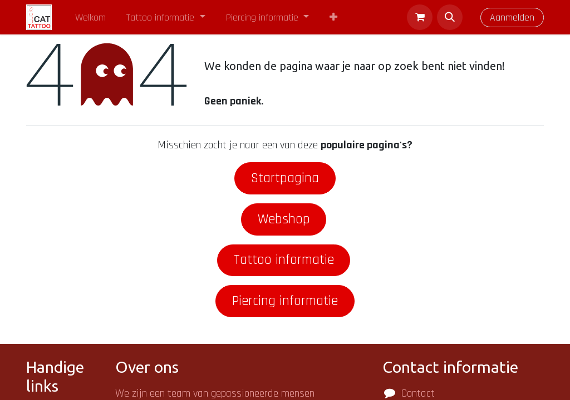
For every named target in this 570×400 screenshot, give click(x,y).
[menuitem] (90, 17)
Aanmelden (512, 17)
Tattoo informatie (284, 259)
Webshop (284, 219)
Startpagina (285, 178)
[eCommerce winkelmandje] (420, 17)
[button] (450, 17)
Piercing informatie (285, 300)
